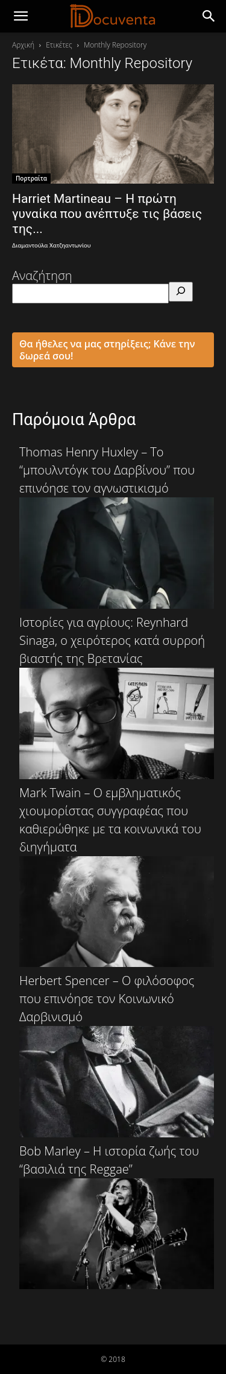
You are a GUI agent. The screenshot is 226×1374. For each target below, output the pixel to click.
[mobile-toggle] (20, 16)
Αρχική (23, 45)
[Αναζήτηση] (181, 292)
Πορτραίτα (31, 178)
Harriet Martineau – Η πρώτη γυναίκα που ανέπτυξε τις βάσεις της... (107, 213)
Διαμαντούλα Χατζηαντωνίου (51, 245)
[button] (209, 16)
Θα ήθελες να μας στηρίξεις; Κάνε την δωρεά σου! (107, 349)
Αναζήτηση (42, 275)
